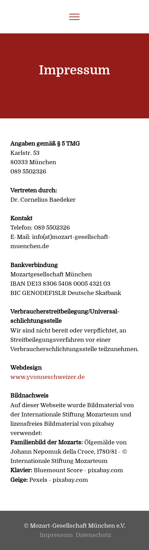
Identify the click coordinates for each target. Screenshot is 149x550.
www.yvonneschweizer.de (47, 377)
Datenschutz (93, 535)
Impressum (57, 535)
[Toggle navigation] (74, 16)
